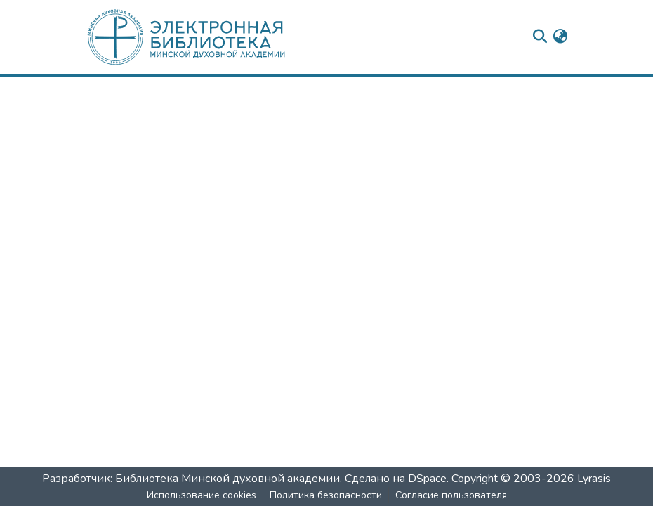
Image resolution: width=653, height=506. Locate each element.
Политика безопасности (326, 495)
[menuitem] (560, 37)
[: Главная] (208, 37)
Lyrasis (594, 478)
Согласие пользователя (451, 495)
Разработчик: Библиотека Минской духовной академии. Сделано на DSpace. (245, 478)
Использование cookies (201, 495)
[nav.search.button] (539, 37)
